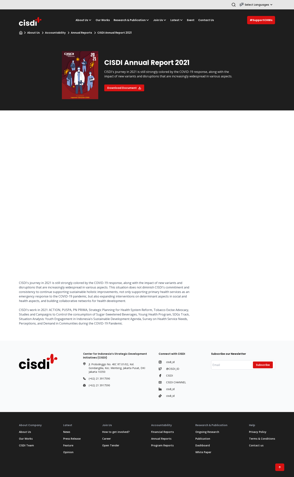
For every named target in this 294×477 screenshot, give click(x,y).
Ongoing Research (207, 432)
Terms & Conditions (262, 438)
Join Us (160, 20)
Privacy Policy (257, 432)
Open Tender (110, 445)
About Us (84, 20)
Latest (176, 20)
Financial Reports (162, 432)
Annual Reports (81, 33)
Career (106, 438)
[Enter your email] (243, 365)
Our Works (103, 20)
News (66, 432)
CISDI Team (26, 445)
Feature (68, 445)
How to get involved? (116, 432)
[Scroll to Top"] (279, 467)
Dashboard (202, 445)
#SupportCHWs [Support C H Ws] (261, 20)
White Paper (203, 452)
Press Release (72, 438)
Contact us (256, 445)
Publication (202, 438)
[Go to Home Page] (30, 20)
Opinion (68, 452)
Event (190, 20)
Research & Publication (131, 20)
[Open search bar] (233, 4)
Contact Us (206, 20)
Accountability (55, 33)
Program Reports (162, 445)
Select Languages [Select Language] (256, 4)
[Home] (21, 33)
